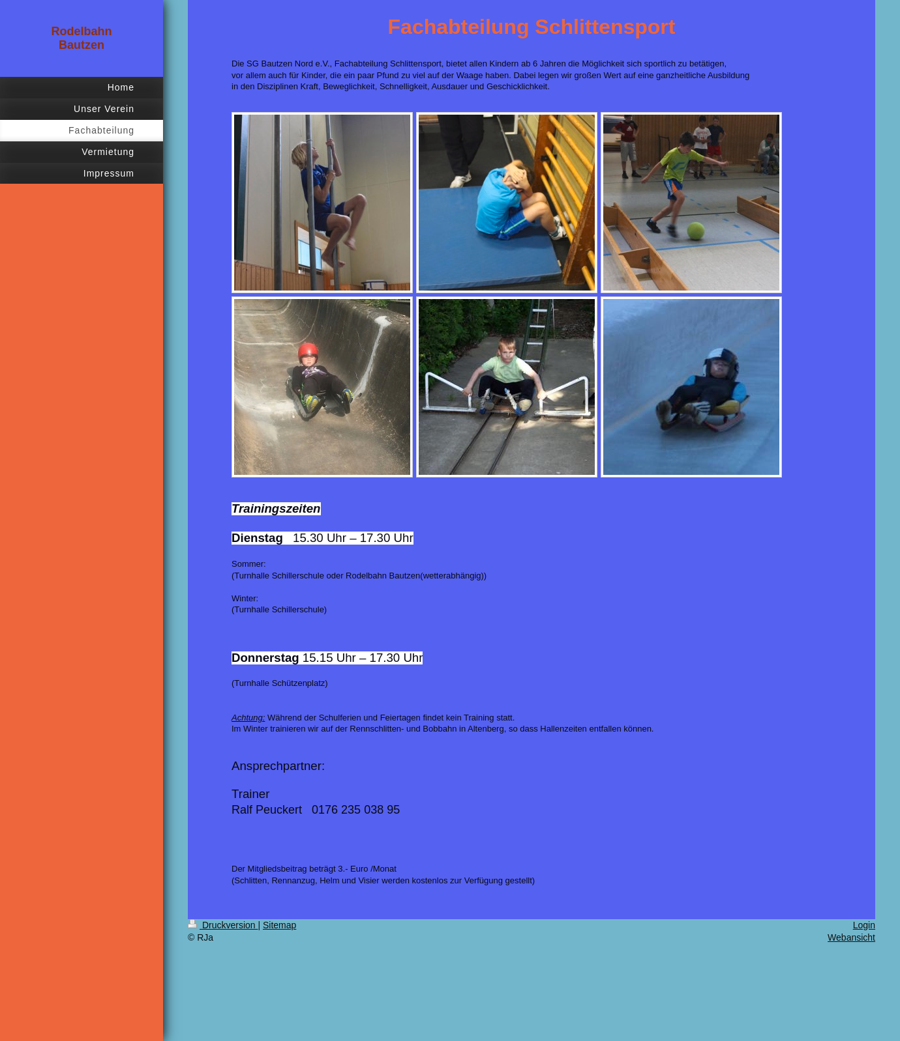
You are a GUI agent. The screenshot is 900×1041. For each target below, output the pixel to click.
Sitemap (279, 925)
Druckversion (223, 925)
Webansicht (851, 937)
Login (864, 925)
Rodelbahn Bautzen (82, 38)
